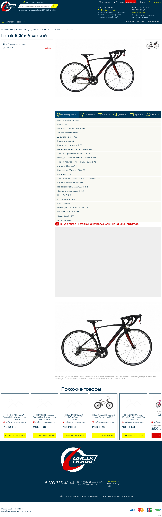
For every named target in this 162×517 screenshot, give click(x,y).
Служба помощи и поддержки (16, 511)
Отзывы (48, 48)
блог (149, 21)
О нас (104, 496)
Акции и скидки (115, 496)
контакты (156, 21)
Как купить (140, 21)
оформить (131, 2)
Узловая (40, 2)
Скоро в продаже (15, 435)
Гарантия (130, 21)
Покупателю (93, 496)
